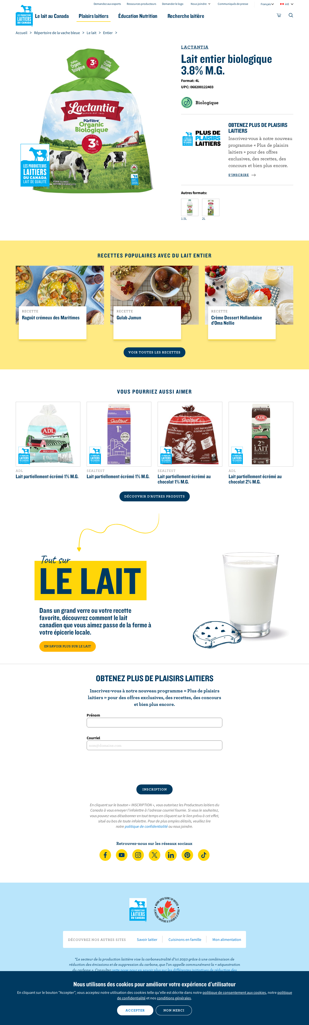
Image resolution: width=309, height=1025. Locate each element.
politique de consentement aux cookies (234, 992)
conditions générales (174, 998)
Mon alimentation (226, 939)
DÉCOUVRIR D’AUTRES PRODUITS (154, 496)
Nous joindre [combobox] (199, 4)
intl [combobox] (287, 4)
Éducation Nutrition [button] (154, 15)
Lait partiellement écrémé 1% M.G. (47, 476)
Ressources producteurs (141, 4)
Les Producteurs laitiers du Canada (24, 15)
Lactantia (195, 47)
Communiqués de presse (233, 4)
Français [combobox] (266, 4)
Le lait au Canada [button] (62, 15)
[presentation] (154, 767)
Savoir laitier (147, 939)
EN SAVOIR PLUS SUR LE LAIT (67, 646)
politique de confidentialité (146, 826)
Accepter (135, 1010)
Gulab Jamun (129, 318)
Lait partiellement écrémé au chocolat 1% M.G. (184, 479)
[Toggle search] (291, 16)
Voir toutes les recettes (154, 352)
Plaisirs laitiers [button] (106, 15)
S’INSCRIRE (242, 175)
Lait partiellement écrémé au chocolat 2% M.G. (255, 479)
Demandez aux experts (107, 4)
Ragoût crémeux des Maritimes (51, 318)
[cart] (279, 16)
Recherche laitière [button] (204, 15)
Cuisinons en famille (185, 939)
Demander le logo (172, 4)
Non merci (173, 1010)
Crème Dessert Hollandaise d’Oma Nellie (236, 320)
